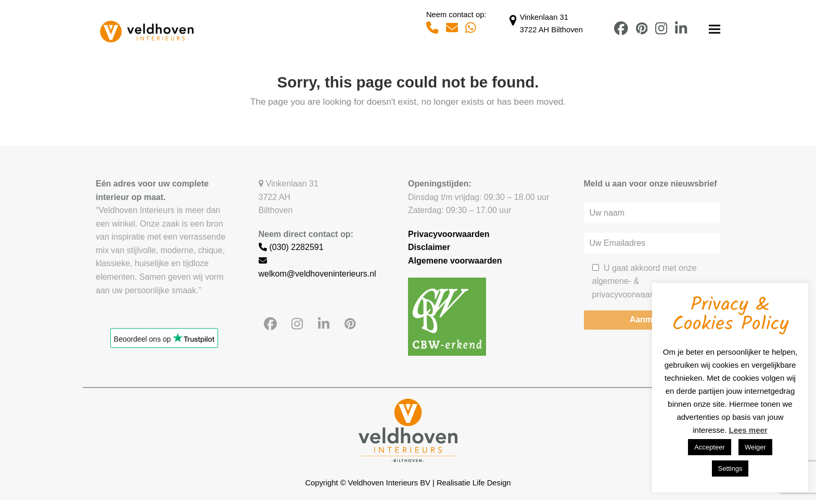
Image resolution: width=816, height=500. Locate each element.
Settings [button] (730, 468)
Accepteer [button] (709, 447)
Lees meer (748, 430)
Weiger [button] (755, 447)
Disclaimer (429, 247)
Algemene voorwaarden (455, 260)
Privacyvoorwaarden (449, 234)
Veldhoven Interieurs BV (389, 483)
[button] (714, 29)
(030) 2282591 (291, 247)
